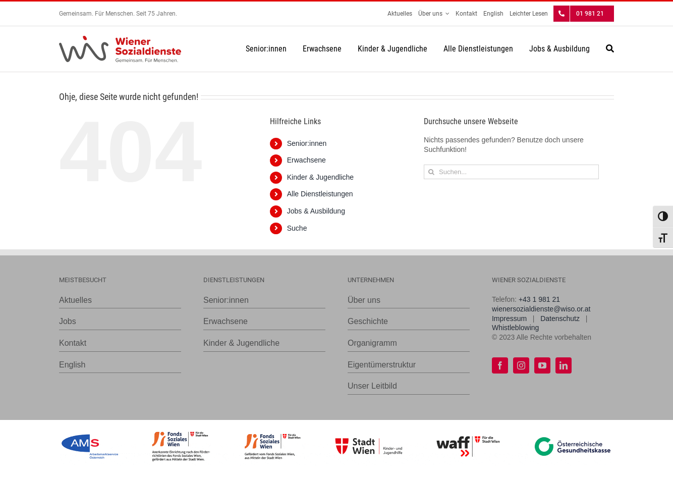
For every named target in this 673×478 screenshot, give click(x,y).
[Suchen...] (511, 172)
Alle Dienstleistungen (320, 194)
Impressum (509, 318)
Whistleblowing (515, 328)
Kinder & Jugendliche (320, 177)
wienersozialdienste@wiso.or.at (541, 309)
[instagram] (521, 365)
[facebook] (500, 365)
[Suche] (610, 49)
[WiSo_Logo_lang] (120, 39)
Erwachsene (306, 160)
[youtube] (542, 365)
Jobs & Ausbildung (316, 211)
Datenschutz (560, 318)
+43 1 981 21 (539, 299)
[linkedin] (563, 365)
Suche (297, 228)
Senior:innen (307, 143)
